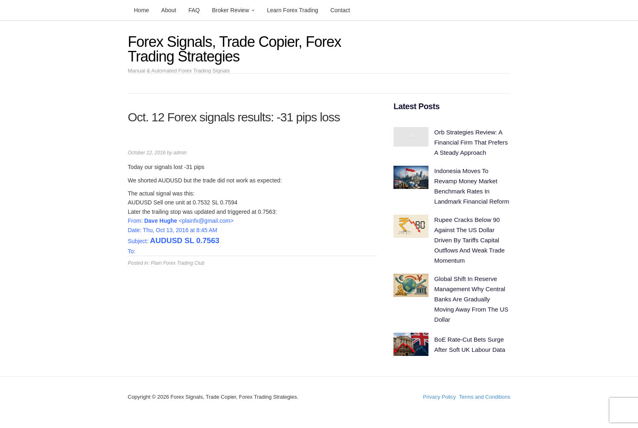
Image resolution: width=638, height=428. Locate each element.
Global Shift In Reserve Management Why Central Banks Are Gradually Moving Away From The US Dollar (471, 299)
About (168, 10)
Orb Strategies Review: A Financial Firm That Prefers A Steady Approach (471, 142)
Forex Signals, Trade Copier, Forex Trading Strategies (234, 49)
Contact (340, 10)
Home (141, 10)
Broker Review (233, 10)
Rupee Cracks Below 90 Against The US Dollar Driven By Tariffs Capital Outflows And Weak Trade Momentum (469, 240)
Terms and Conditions (484, 397)
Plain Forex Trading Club (178, 263)
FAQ (194, 10)
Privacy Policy (439, 397)
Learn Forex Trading (292, 10)
